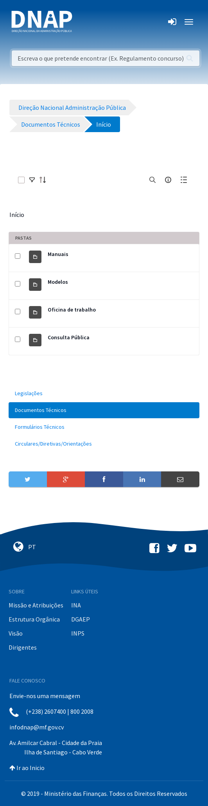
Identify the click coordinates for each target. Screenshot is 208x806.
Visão (16, 633)
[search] (152, 180)
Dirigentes (23, 647)
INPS (77, 633)
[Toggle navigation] (83, 22)
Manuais (58, 254)
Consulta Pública (69, 337)
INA (76, 605)
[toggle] (32, 180)
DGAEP (80, 619)
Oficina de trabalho (72, 309)
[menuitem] (104, 393)
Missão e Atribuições (36, 605)
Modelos (58, 281)
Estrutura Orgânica (34, 619)
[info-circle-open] (168, 180)
